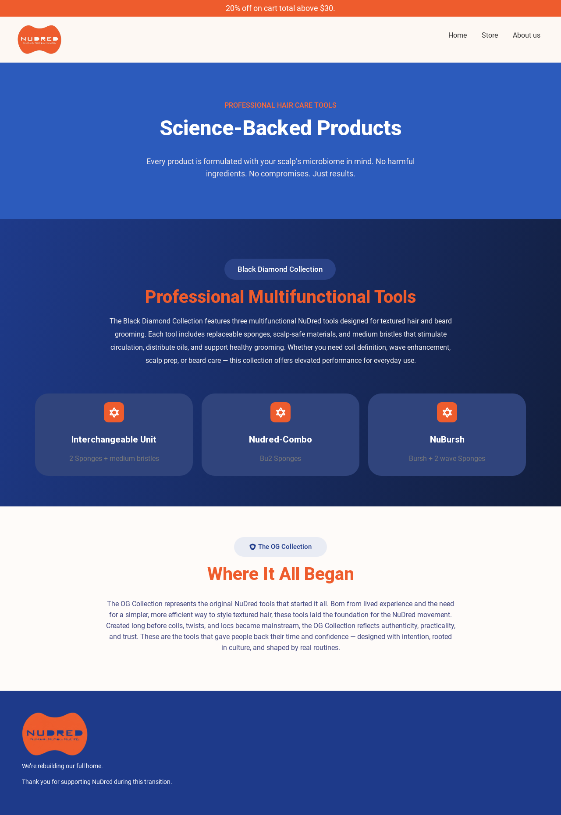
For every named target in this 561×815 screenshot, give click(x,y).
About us (526, 35)
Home (457, 35)
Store (490, 35)
